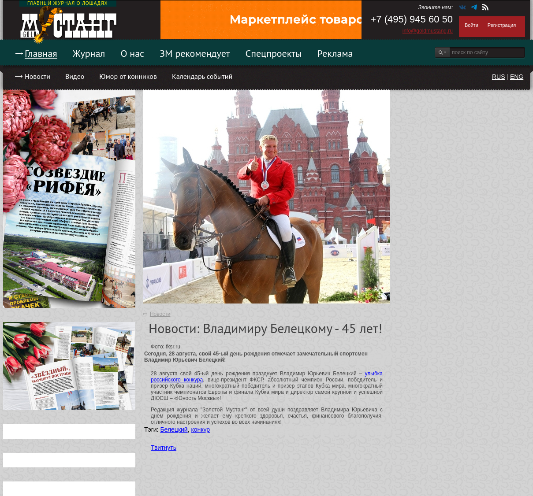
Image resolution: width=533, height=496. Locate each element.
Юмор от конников (128, 76)
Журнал (89, 53)
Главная (41, 53)
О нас (132, 53)
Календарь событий (202, 76)
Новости (37, 76)
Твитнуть (163, 447)
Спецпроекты (274, 53)
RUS (498, 76)
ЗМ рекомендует (195, 53)
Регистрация (502, 25)
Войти (471, 25)
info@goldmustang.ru (428, 31)
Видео (74, 76)
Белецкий (173, 429)
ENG (516, 76)
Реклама (335, 53)
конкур (200, 429)
